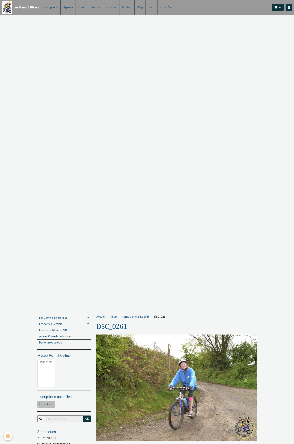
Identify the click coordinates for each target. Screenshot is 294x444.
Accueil (100, 316)
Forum (82, 7)
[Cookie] (8, 436)
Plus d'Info (46, 361)
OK (87, 418)
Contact (127, 7)
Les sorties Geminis (50, 324)
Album (96, 7)
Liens (151, 7)
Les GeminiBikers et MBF (53, 330)
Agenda (68, 7)
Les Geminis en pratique (53, 317)
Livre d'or (165, 7)
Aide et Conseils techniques (55, 336)
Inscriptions (51, 7)
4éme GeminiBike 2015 (136, 316)
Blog (140, 7)
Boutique (111, 7)
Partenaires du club (50, 342)
